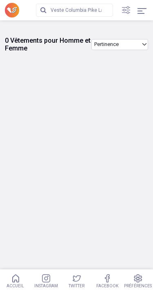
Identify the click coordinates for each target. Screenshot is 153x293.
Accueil (15, 281)
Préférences (137, 281)
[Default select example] (119, 44)
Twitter (76, 281)
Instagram (46, 281)
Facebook (107, 281)
